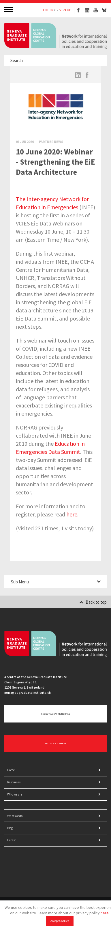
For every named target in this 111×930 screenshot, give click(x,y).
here (105, 913)
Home (11, 770)
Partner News (51, 141)
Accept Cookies (59, 921)
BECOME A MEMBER (55, 743)
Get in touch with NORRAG (55, 713)
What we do (14, 816)
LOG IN (48, 10)
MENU (9, 9)
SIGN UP (65, 10)
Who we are (14, 794)
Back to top (93, 602)
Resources (13, 782)
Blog (10, 828)
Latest (11, 840)
